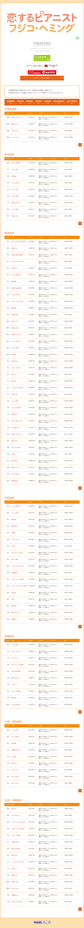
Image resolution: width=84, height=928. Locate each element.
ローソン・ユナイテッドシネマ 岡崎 (19, 585)
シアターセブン (15, 657)
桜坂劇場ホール (15, 894)
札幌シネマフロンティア (17, 117)
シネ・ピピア (14, 684)
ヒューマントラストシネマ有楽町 (18, 241)
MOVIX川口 (14, 380)
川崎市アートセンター (16, 334)
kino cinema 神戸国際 (16, 671)
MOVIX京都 (14, 697)
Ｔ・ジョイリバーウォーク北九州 (18, 821)
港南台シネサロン (15, 327)
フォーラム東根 (15, 195)
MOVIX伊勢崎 (14, 480)
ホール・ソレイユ (15, 783)
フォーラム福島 (15, 209)
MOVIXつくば (14, 440)
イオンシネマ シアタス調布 (17, 301)
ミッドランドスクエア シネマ (18, 565)
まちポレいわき (15, 215)
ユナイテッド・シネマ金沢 (17, 552)
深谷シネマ (14, 374)
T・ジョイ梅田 (15, 644)
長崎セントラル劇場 (16, 848)
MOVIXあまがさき (15, 677)
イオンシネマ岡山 (15, 736)
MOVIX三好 (14, 592)
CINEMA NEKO (15, 314)
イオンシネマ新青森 (16, 162)
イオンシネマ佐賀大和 (16, 835)
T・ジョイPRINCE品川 (16, 274)
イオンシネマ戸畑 (15, 815)
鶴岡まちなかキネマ (16, 202)
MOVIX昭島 (14, 307)
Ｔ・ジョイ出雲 (15, 729)
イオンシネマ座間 (15, 347)
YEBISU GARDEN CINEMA (17, 254)
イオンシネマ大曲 (15, 182)
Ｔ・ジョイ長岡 (15, 512)
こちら (53, 92)
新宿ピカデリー (15, 248)
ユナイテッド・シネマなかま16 (18, 828)
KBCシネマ (14, 808)
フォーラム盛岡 (15, 169)
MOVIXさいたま (15, 361)
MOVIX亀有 (14, 281)
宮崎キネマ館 (14, 875)
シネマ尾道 (14, 756)
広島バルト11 (14, 763)
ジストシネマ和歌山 (16, 704)
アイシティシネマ (15, 539)
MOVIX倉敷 (14, 743)
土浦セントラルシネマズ (17, 434)
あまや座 (13, 453)
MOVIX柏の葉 (14, 414)
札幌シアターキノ (15, 123)
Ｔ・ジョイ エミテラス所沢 (17, 387)
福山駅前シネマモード (16, 749)
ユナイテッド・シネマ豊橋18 (18, 579)
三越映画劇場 (14, 572)
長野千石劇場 (14, 526)
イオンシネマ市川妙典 (16, 407)
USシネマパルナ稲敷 (16, 447)
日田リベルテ (14, 868)
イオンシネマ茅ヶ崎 (16, 341)
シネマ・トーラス (15, 137)
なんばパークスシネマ (16, 651)
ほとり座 (13, 545)
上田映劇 (13, 532)
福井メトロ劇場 (15, 559)
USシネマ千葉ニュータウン (17, 420)
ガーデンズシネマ (15, 888)
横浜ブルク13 (14, 321)
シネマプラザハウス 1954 (17, 901)
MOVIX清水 (14, 605)
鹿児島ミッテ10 (15, 881)
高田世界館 (14, 519)
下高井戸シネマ (15, 268)
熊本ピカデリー (15, 855)
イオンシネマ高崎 (15, 473)
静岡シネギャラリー (16, 612)
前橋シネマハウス (15, 467)
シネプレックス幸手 (16, 367)
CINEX (13, 599)
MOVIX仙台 (14, 176)
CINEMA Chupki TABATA (17, 287)
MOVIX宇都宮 (14, 460)
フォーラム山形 (15, 189)
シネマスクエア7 (15, 769)
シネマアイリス (15, 130)
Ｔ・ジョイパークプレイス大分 (18, 861)
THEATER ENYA (15, 841)
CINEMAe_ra (14, 619)
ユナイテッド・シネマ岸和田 (18, 664)
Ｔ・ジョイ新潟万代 (16, 506)
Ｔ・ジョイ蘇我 (15, 400)
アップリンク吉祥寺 (16, 294)
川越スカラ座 (14, 394)
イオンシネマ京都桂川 (16, 691)
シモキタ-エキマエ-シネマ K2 (18, 261)
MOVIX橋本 (14, 354)
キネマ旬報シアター (16, 427)
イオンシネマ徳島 (15, 776)
